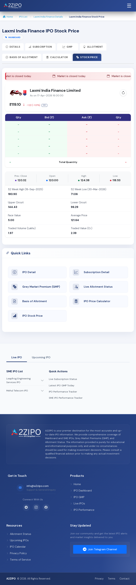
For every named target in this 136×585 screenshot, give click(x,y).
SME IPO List (14, 371)
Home (8, 17)
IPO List (23, 16)
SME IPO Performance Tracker (66, 397)
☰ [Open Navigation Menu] (129, 5)
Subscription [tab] (40, 47)
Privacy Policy (16, 553)
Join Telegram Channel (100, 549)
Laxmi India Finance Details (48, 16)
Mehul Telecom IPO (17, 390)
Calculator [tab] (57, 57)
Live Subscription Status (63, 379)
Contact (125, 578)
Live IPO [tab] (16, 357)
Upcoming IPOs (17, 540)
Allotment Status (18, 534)
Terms (111, 578)
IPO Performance (82, 510)
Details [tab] (13, 47)
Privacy (99, 578)
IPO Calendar (16, 547)
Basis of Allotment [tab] (22, 57)
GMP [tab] (68, 47)
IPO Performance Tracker (63, 391)
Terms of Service (18, 559)
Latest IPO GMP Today (61, 385)
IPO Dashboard (81, 490)
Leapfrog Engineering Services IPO (18, 380)
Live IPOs (77, 503)
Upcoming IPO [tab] (41, 357)
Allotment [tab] (93, 47)
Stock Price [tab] (87, 57)
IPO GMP (77, 497)
